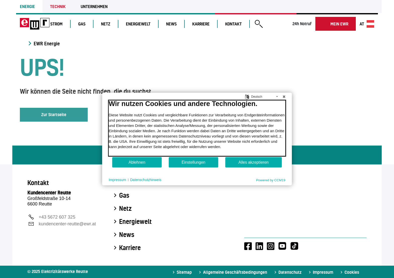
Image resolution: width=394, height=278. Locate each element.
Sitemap (184, 272)
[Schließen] (284, 96)
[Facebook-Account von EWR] (248, 246)
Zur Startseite (53, 114)
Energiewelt (140, 23)
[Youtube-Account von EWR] (282, 246)
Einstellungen (194, 162)
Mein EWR (339, 23)
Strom (59, 23)
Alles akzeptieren (253, 162)
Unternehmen (94, 6)
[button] (261, 24)
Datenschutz (290, 272)
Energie (27, 6)
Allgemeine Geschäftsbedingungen (235, 272)
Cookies (351, 272)
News (173, 23)
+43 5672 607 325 (57, 217)
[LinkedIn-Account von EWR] (259, 246)
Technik (58, 6)
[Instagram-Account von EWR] (270, 246)
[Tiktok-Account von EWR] (294, 246)
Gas (84, 23)
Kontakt (235, 23)
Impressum (323, 272)
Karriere (203, 23)
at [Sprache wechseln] (367, 24)
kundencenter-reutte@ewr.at (67, 223)
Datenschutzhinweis (146, 180)
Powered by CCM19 (270, 180)
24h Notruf (302, 23)
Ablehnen (137, 162)
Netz (108, 23)
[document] (197, 128)
